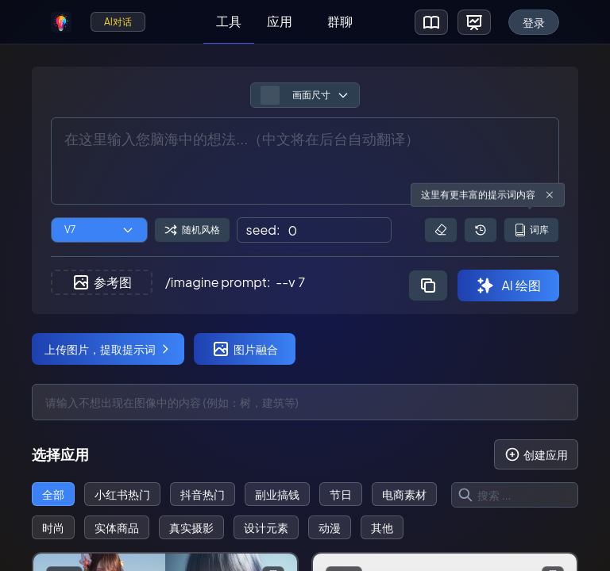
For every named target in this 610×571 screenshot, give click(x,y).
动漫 (330, 527)
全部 (53, 494)
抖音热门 (202, 494)
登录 (534, 22)
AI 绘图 (508, 285)
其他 (382, 527)
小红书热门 (122, 494)
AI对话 (118, 22)
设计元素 (266, 527)
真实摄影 (191, 527)
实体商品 (117, 527)
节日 (341, 494)
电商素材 (404, 494)
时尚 (53, 527)
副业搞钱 (277, 494)
